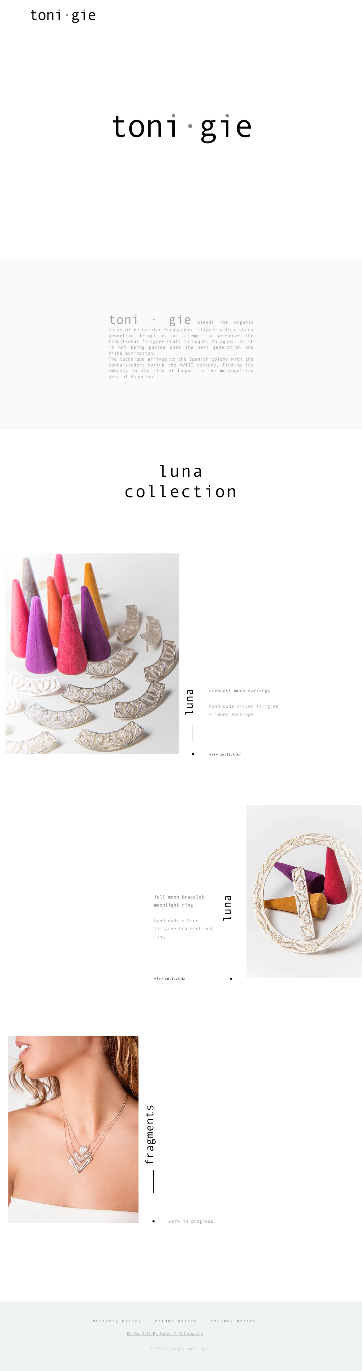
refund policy (176, 1321)
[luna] (189, 682)
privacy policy (233, 1321)
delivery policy (117, 1321)
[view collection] (231, 754)
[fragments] (149, 1097)
